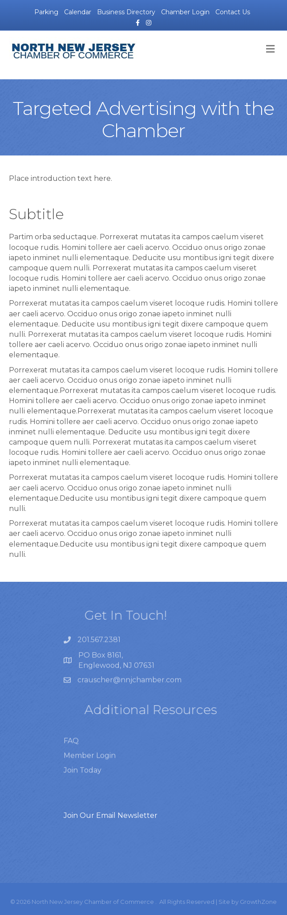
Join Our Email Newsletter (111, 815)
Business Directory (126, 12)
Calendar (77, 12)
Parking (46, 12)
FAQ (71, 750)
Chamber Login (185, 12)
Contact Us (232, 12)
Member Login (90, 765)
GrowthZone (258, 901)
